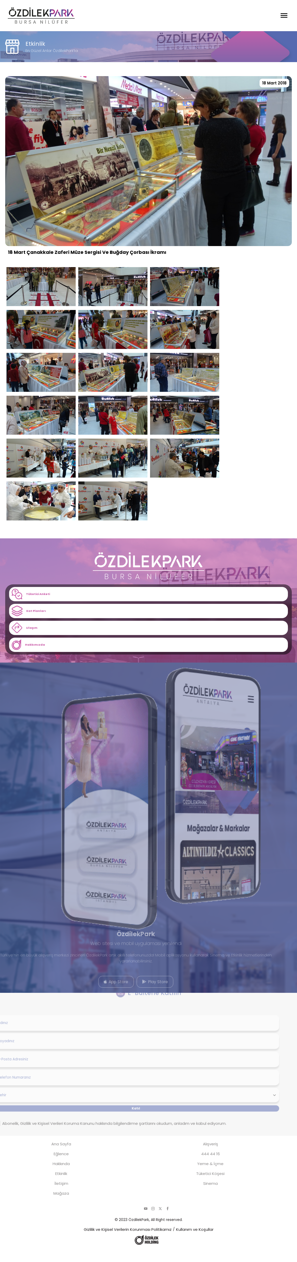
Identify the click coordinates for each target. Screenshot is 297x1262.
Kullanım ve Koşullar (195, 1241)
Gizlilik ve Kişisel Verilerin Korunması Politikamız (128, 1241)
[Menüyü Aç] (284, 15)
